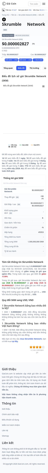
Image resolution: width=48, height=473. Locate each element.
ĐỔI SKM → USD (25, 60)
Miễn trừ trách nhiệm (11, 425)
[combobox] (34, 4)
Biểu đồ (41, 15)
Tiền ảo (13, 15)
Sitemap (5, 436)
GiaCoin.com (23, 464)
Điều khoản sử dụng (10, 419)
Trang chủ (5, 15)
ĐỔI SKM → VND (12, 60)
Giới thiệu (6, 409)
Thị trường (34, 68)
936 (30, 10)
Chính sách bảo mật (10, 414)
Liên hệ (5, 430)
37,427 (14, 10)
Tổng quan (8, 68)
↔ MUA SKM (38, 60)
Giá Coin (9, 4)
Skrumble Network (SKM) (27, 15)
